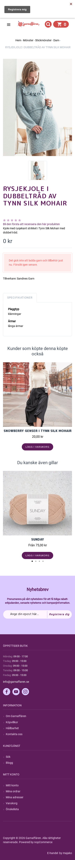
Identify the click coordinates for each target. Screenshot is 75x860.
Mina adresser (14, 797)
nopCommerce (43, 842)
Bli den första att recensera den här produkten (31, 224)
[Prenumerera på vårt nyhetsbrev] (37, 614)
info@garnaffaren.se (16, 681)
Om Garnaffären (16, 716)
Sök (8, 756)
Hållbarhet (12, 728)
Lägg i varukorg (37, 446)
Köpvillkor (12, 722)
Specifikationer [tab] (20, 297)
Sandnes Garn (25, 278)
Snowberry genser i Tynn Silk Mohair (38, 431)
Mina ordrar (13, 791)
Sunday (37, 539)
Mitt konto (12, 785)
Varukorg (11, 803)
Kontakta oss (14, 734)
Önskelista (12, 809)
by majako (65, 853)
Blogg (9, 762)
